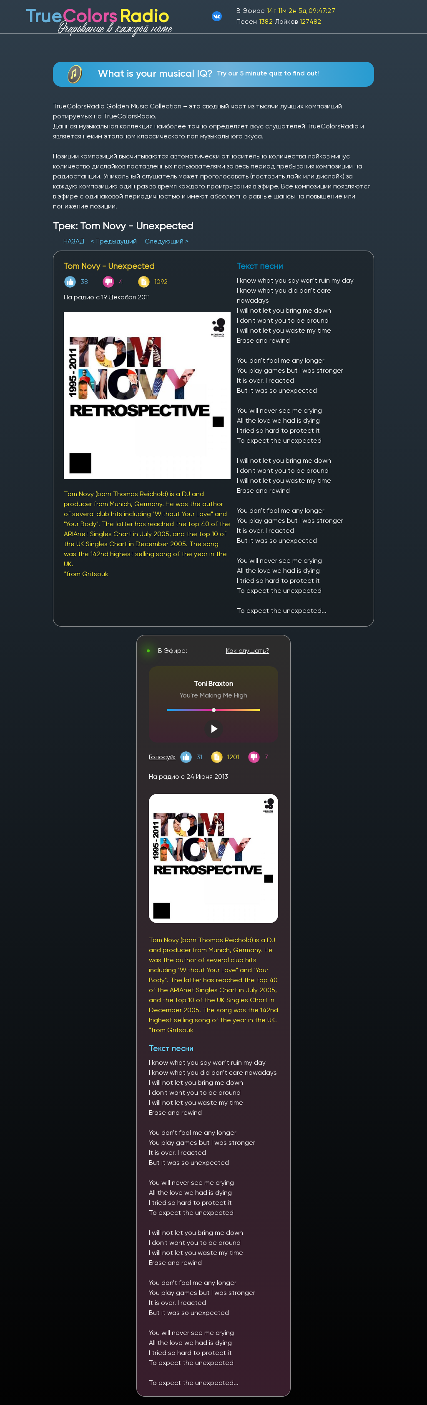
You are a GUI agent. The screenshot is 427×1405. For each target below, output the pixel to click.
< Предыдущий (113, 241)
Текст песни (171, 1048)
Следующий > (166, 241)
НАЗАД (74, 241)
